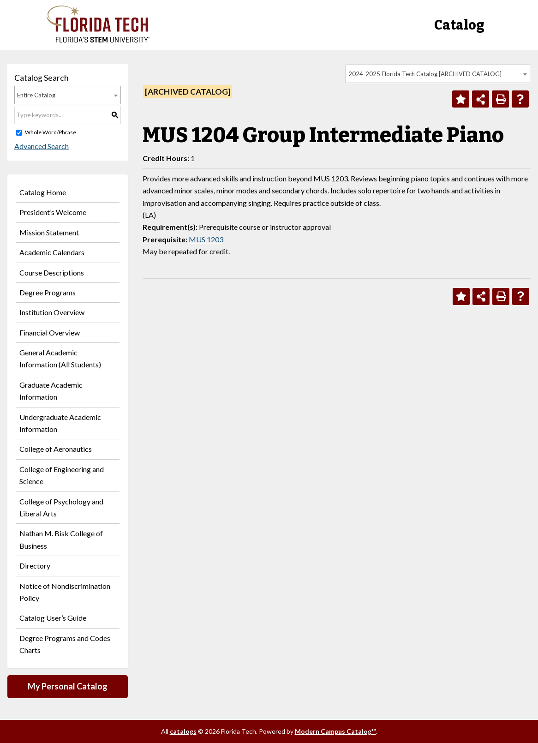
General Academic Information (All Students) (60, 358)
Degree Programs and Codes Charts (64, 644)
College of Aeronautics (55, 448)
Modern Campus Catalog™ (335, 731)
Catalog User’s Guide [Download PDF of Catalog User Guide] (52, 617)
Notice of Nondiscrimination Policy (64, 591)
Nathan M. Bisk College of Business (61, 539)
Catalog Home (42, 192)
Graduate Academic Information (51, 390)
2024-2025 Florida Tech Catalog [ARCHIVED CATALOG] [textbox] (425, 74)
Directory (34, 565)
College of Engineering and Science (61, 475)
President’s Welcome (52, 212)
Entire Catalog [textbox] (36, 95)
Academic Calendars (51, 252)
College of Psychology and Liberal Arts (61, 507)
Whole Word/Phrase (50, 132)
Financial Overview (49, 332)
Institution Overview (51, 312)
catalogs (183, 731)
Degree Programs (47, 292)
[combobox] (438, 74)
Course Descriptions (51, 272)
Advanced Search (41, 146)
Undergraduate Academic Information (60, 423)
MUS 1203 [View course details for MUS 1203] (206, 239)
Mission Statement (49, 232)
